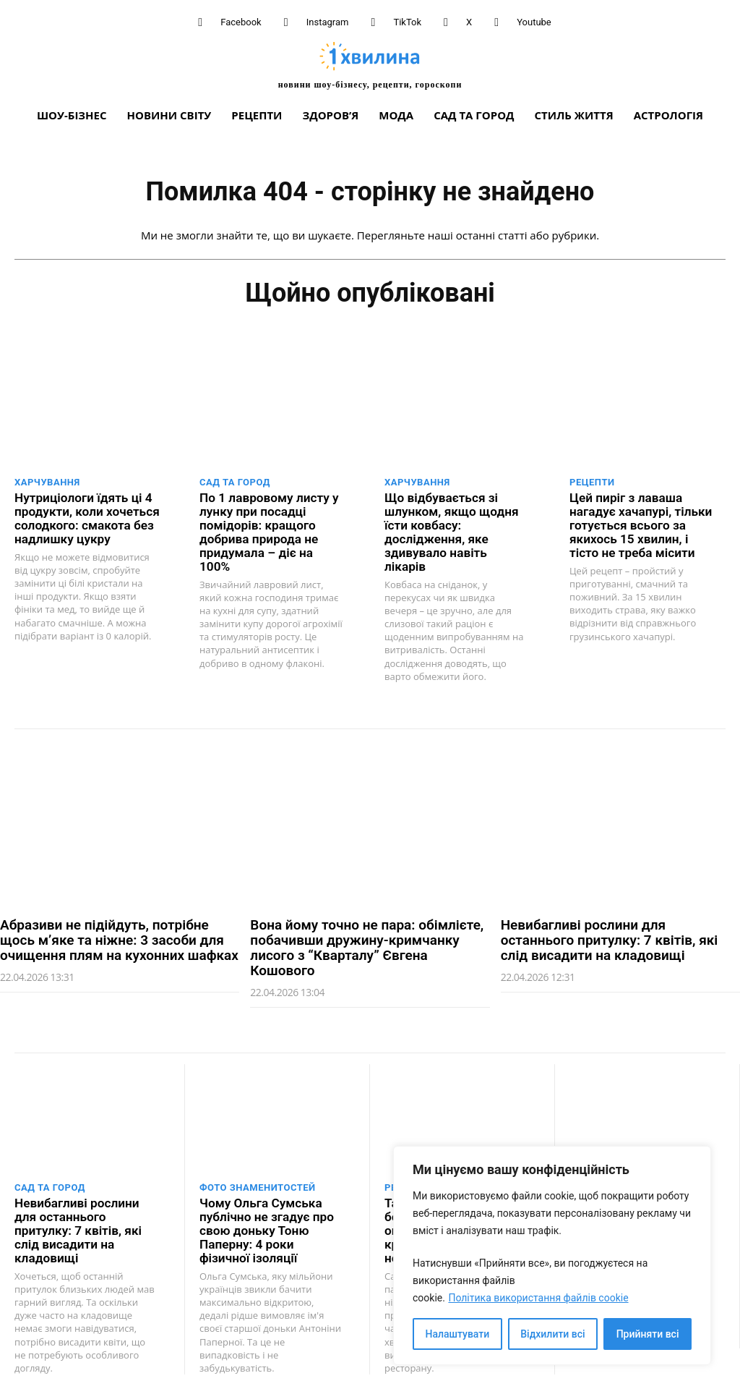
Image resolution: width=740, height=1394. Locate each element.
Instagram (327, 22)
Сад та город (234, 482)
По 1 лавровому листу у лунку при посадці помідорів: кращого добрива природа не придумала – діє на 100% (272, 524)
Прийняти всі (647, 1334)
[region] (552, 1255)
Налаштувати (458, 1334)
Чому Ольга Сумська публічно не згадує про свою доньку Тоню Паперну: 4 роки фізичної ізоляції (265, 1215)
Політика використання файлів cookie (538, 1298)
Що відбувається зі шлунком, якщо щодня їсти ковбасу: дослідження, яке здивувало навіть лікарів (457, 524)
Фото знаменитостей (257, 1173)
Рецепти (592, 482)
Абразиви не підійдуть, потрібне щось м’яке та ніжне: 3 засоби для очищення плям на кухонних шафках (119, 925)
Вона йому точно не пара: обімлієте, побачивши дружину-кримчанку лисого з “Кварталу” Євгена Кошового (366, 933)
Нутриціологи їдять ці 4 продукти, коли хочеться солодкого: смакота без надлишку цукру (86, 517)
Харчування (47, 482)
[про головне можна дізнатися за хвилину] (370, 65)
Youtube (534, 22)
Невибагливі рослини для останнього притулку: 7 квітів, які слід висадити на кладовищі (609, 925)
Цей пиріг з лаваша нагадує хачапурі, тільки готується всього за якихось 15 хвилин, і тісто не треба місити (639, 524)
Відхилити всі (552, 1334)
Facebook (240, 22)
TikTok (407, 22)
